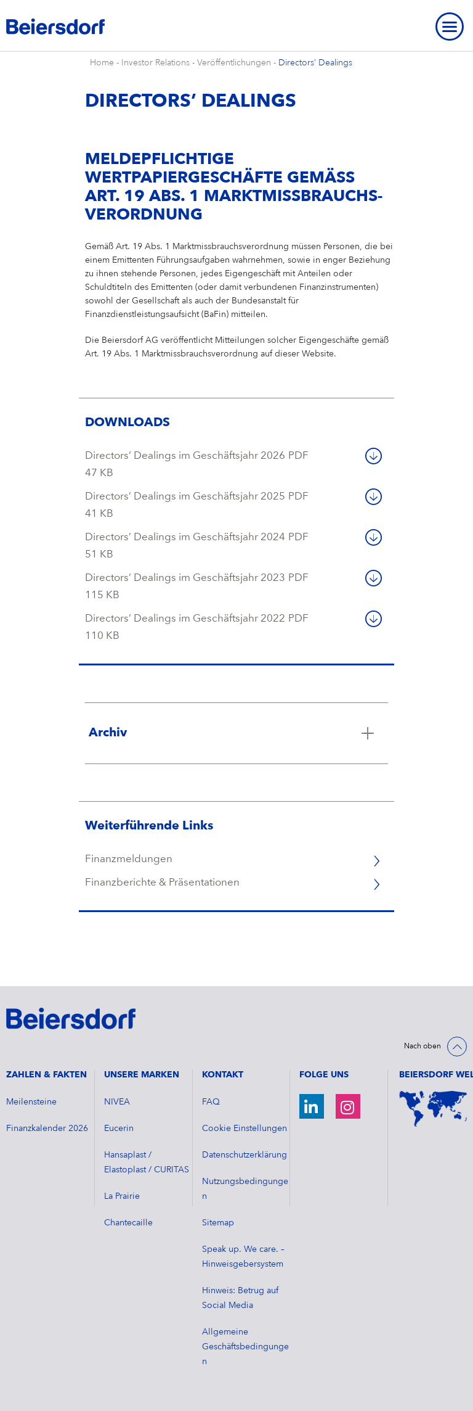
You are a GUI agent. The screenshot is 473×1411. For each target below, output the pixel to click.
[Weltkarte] (433, 1109)
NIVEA (117, 1102)
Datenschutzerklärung (244, 1155)
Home (102, 63)
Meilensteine (31, 1102)
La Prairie (122, 1196)
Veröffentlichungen (234, 63)
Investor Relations (155, 63)
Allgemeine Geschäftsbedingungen (245, 1347)
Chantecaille (128, 1223)
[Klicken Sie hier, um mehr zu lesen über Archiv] (236, 733)
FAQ (211, 1102)
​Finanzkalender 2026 (47, 1128)
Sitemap (218, 1223)
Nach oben (422, 1046)
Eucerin (119, 1128)
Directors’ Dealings (315, 63)
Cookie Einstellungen (244, 1128)
